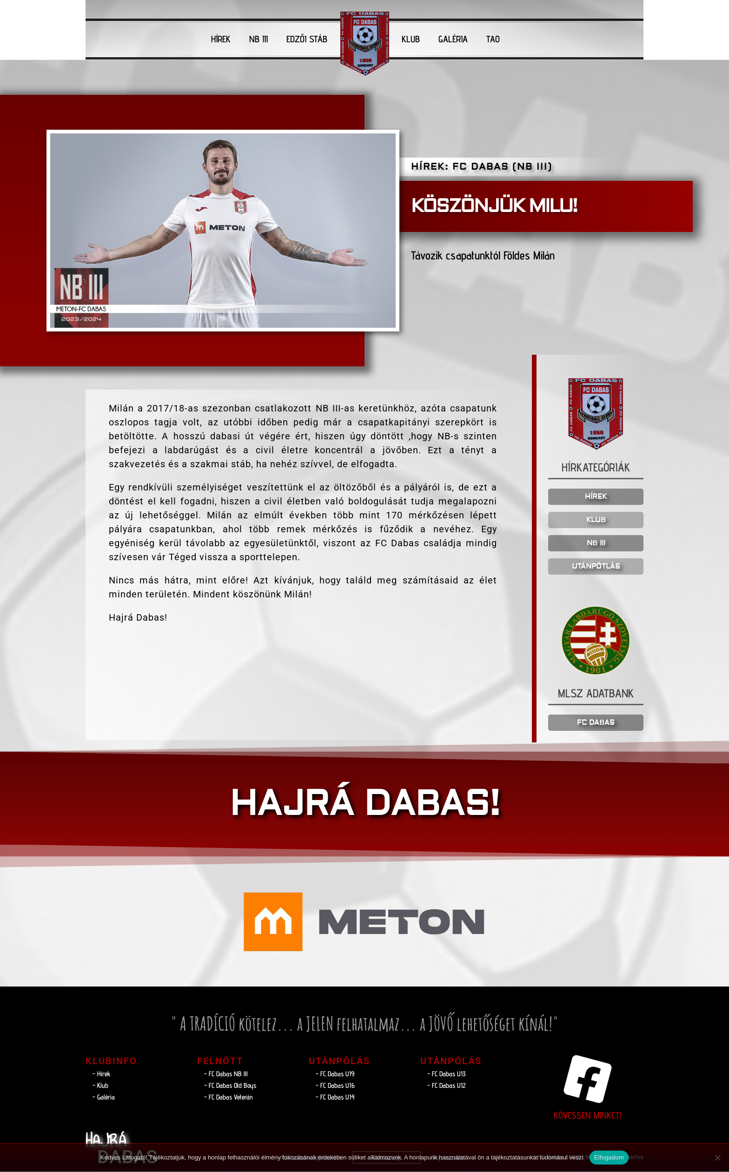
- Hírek (102, 1075)
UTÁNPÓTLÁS (596, 567)
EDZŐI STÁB (306, 39)
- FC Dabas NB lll (226, 1075)
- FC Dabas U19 (335, 1075)
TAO (493, 39)
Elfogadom (609, 1157)
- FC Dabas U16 (335, 1086)
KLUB (411, 39)
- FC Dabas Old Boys (230, 1086)
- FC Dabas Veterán (228, 1098)
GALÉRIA (453, 39)
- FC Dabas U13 (446, 1075)
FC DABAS (596, 723)
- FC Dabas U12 (446, 1086)
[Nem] (717, 1157)
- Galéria (104, 1098)
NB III (258, 39)
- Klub (100, 1086)
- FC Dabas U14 (335, 1098)
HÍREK (221, 39)
